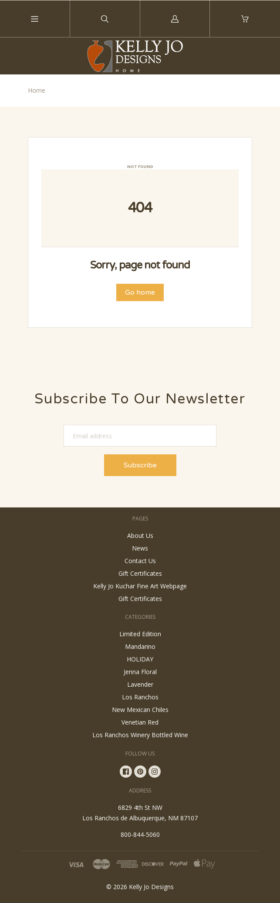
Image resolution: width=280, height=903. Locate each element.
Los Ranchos (140, 697)
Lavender (140, 684)
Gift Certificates (140, 573)
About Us (140, 535)
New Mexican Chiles (140, 709)
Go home (140, 292)
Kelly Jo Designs (151, 887)
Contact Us (140, 561)
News (140, 548)
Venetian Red (140, 722)
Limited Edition (140, 634)
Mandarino (140, 646)
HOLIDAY (140, 659)
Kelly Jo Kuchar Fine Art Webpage (140, 586)
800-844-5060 (140, 834)
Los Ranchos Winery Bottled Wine (140, 735)
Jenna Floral (140, 672)
